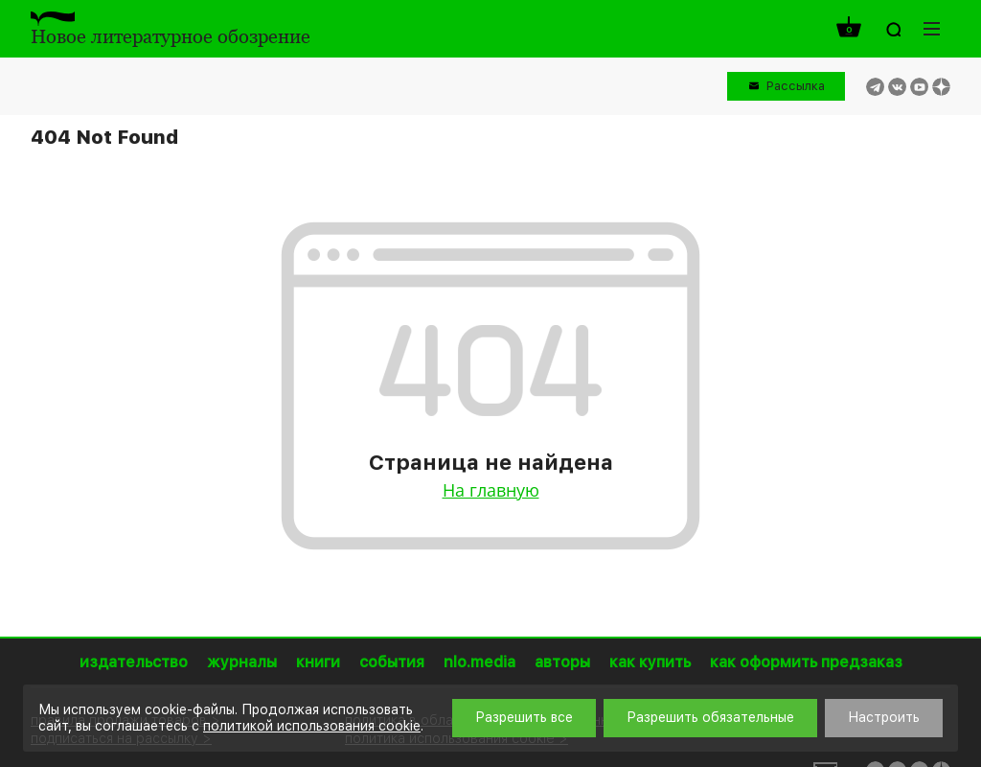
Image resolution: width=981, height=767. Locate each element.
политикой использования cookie (312, 725)
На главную (491, 489)
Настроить (884, 717)
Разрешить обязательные (710, 717)
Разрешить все (524, 717)
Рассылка (795, 86)
